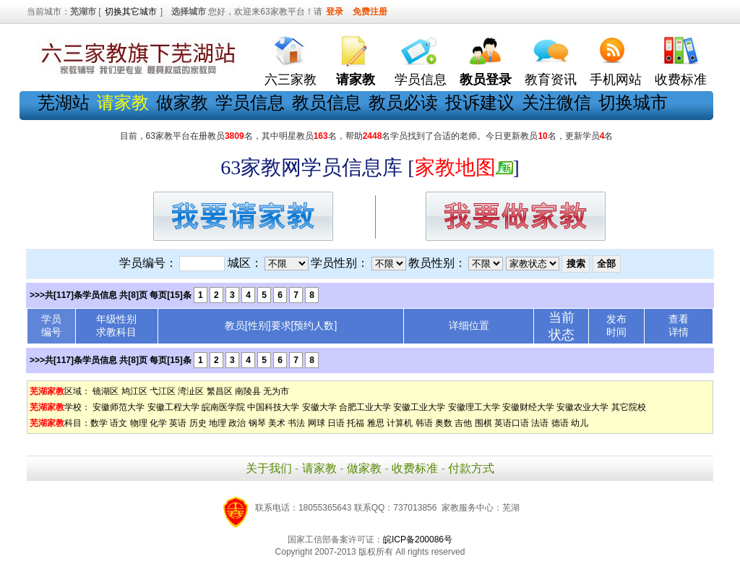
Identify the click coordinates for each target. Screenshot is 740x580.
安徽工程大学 (173, 407)
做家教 (182, 102)
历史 (198, 423)
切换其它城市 (131, 12)
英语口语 (511, 423)
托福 (355, 423)
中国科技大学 (273, 407)
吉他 (463, 423)
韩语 (424, 423)
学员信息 (421, 79)
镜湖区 (105, 391)
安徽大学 (319, 407)
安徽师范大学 (118, 407)
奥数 (443, 423)
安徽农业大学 (582, 407)
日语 (336, 423)
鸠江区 (134, 391)
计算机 (400, 423)
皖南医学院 (223, 407)
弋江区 (163, 391)
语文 (118, 423)
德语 (560, 423)
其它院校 (628, 407)
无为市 (276, 391)
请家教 (319, 468)
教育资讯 (551, 79)
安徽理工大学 (474, 407)
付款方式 (471, 468)
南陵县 (248, 391)
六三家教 (290, 79)
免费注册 (370, 12)
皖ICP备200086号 (417, 539)
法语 (539, 423)
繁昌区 (220, 391)
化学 (158, 423)
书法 (296, 423)
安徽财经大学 (528, 407)
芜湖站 (64, 102)
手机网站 (616, 79)
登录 (334, 12)
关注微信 (556, 102)
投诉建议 (480, 102)
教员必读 (403, 102)
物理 (138, 423)
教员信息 (326, 102)
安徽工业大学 (419, 407)
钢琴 (257, 423)
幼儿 (579, 423)
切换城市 (633, 102)
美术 (276, 423)
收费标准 (681, 79)
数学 (99, 423)
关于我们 (269, 468)
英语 (177, 423)
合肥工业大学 (365, 407)
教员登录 (486, 79)
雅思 (375, 423)
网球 (316, 423)
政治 (237, 423)
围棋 (483, 423)
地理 (217, 423)
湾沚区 (191, 391)
